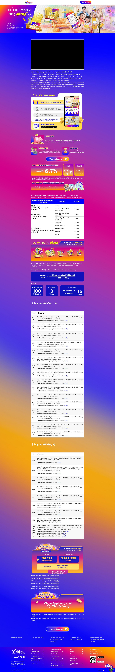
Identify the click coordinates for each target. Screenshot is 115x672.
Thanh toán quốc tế (58, 656)
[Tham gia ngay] (57, 159)
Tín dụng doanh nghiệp (58, 649)
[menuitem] (100, 670)
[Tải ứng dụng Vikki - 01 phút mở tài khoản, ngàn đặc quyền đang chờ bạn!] (93, 660)
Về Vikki (77, 651)
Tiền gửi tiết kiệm (38, 651)
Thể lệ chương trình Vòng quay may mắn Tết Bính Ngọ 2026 (57, 639)
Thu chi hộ (58, 658)
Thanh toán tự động (38, 661)
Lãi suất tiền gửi (74, 660)
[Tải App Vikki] (85, 2)
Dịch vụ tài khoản (58, 663)
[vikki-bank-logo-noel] (29, 2)
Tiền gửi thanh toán (38, 654)
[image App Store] (101, 657)
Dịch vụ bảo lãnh (58, 651)
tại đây (66, 320)
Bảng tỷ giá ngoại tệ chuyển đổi (76, 664)
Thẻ (38, 649)
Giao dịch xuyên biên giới (38, 658)
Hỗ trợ (77, 649)
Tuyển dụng (73, 656)
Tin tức (77, 654)
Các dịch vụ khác (38, 663)
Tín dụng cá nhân (38, 656)
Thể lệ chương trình (37, 637)
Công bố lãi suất (74, 658)
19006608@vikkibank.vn (19, 661)
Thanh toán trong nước (58, 661)
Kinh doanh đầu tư (58, 654)
